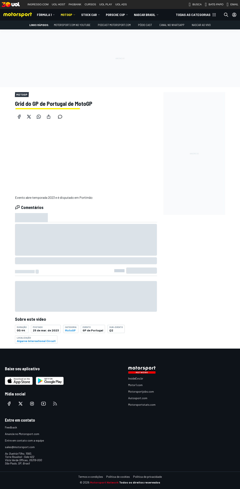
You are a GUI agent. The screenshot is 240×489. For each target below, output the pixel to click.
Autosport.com (137, 398)
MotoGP (66, 15)
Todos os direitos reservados (139, 482)
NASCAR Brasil (144, 15)
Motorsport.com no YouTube (72, 25)
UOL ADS (121, 4)
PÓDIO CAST (145, 25)
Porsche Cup (115, 15)
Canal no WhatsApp (171, 25)
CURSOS (90, 4)
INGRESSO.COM (38, 4)
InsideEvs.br (135, 378)
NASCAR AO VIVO (201, 25)
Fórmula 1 (44, 15)
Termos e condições (90, 476)
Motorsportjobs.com (141, 391)
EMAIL (232, 4)
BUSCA (195, 4)
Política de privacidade (147, 476)
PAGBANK (75, 4)
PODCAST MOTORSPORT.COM (114, 25)
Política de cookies (118, 476)
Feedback (11, 427)
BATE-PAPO (214, 4)
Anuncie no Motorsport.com (22, 434)
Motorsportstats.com (141, 404)
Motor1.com (135, 385)
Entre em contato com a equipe (24, 440)
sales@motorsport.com (20, 447)
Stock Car (89, 15)
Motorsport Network (104, 482)
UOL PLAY (105, 4)
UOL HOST (58, 4)
